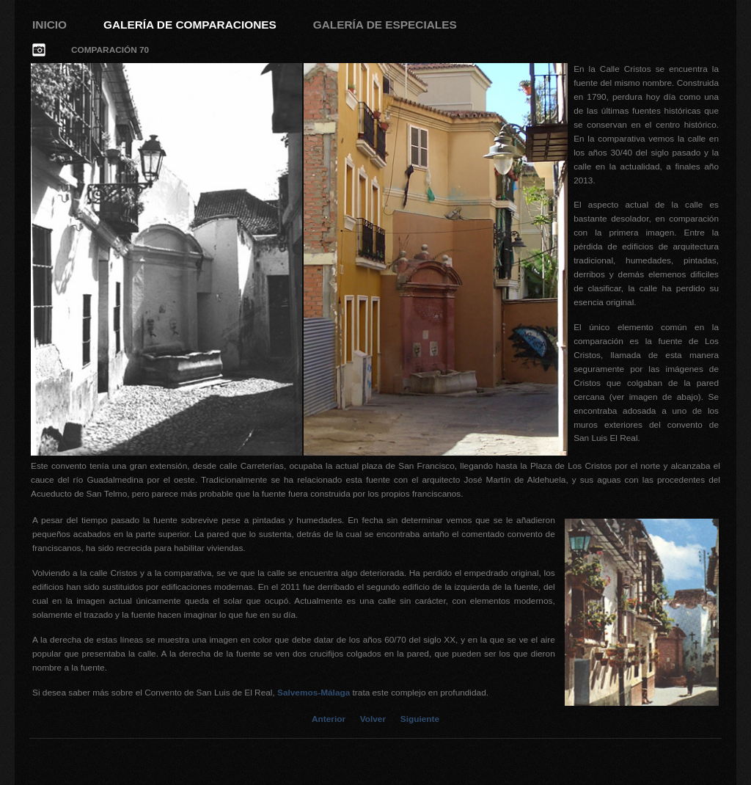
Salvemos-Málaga (313, 692)
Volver (373, 719)
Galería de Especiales (385, 24)
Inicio (49, 24)
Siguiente (419, 719)
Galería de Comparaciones (189, 24)
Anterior (328, 719)
